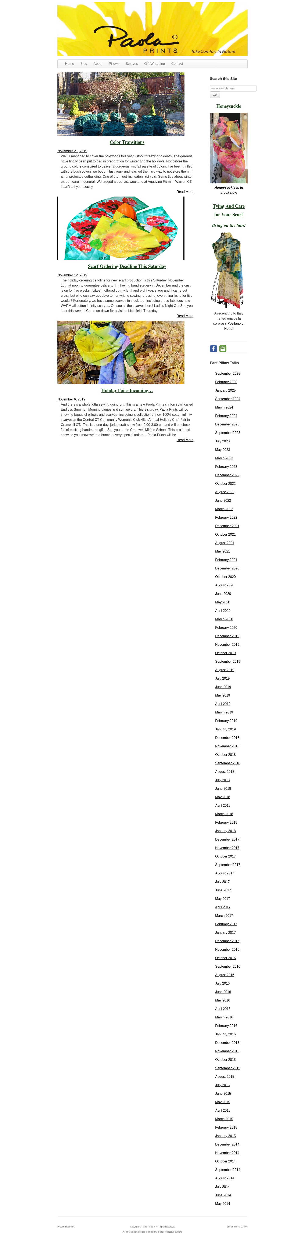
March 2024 (224, 407)
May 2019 (222, 695)
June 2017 (223, 890)
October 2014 (225, 1161)
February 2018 (226, 822)
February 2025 (226, 382)
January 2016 (225, 1034)
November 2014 (227, 1153)
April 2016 (222, 1009)
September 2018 (227, 763)
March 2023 (224, 458)
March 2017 (224, 915)
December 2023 (227, 424)
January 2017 (225, 932)
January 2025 (225, 390)
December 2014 (227, 1144)
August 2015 (224, 1076)
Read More (185, 192)
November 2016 (227, 949)
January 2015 (225, 1136)
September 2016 (227, 966)
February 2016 (226, 1026)
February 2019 (226, 721)
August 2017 (224, 873)
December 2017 (227, 839)
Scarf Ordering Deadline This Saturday (127, 266)
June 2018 (223, 788)
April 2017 (222, 907)
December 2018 (227, 738)
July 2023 (222, 441)
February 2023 (226, 466)
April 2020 (222, 610)
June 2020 (223, 594)
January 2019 (225, 729)
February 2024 (226, 416)
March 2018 (224, 814)
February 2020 (226, 627)
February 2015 (226, 1127)
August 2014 (224, 1178)
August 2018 (224, 771)
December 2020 (227, 568)
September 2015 (227, 1068)
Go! (215, 94)
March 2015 (224, 1119)
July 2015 (222, 1085)
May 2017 (222, 898)
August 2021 (224, 543)
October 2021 (225, 534)
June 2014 (223, 1195)
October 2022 (225, 483)
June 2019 (223, 687)
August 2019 (224, 670)
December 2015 (227, 1043)
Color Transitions (127, 142)
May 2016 (222, 1000)
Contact (177, 63)
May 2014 (222, 1203)
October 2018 (225, 754)
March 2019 (224, 712)
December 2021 (227, 526)
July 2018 (222, 780)
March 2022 (224, 509)
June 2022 (223, 500)
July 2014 (222, 1187)
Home (69, 63)
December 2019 (227, 636)
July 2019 (222, 678)
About (98, 63)
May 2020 (222, 602)
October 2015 (225, 1059)
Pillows (114, 63)
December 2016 (227, 941)
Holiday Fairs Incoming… (127, 390)
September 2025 (227, 373)
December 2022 (227, 475)
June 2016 (223, 992)
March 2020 (224, 619)
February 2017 (226, 924)
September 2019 (227, 661)
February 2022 (226, 517)
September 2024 (227, 399)
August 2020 (224, 585)
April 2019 (222, 704)
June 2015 (223, 1093)
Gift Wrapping (154, 63)
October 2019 (225, 653)
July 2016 (222, 983)
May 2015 (222, 1102)
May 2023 (222, 450)
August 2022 (224, 492)
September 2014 (227, 1170)
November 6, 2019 (71, 399)
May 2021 (222, 551)
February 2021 (226, 560)
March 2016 (224, 1017)
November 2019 (227, 644)
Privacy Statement (66, 1227)
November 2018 (227, 746)
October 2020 (225, 577)
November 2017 (227, 848)
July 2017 (222, 882)
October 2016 (225, 958)
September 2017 (227, 865)
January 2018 (225, 831)
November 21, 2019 (72, 151)
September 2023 (227, 433)
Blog (83, 63)
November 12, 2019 (72, 275)
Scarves (132, 63)
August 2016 (224, 975)
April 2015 (222, 1110)
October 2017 (225, 856)
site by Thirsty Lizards (237, 1227)
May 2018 (222, 797)
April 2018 (222, 805)
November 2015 (227, 1051)
